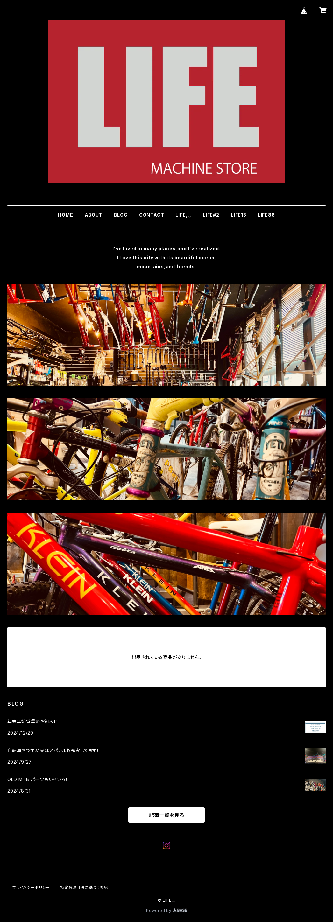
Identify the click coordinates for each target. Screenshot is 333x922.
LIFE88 (266, 215)
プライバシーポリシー (31, 887)
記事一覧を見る (166, 815)
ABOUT (94, 215)
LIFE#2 (211, 215)
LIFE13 (238, 215)
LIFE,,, (183, 215)
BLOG (121, 215)
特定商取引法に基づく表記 (84, 887)
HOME (65, 215)
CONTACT (151, 215)
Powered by (166, 910)
